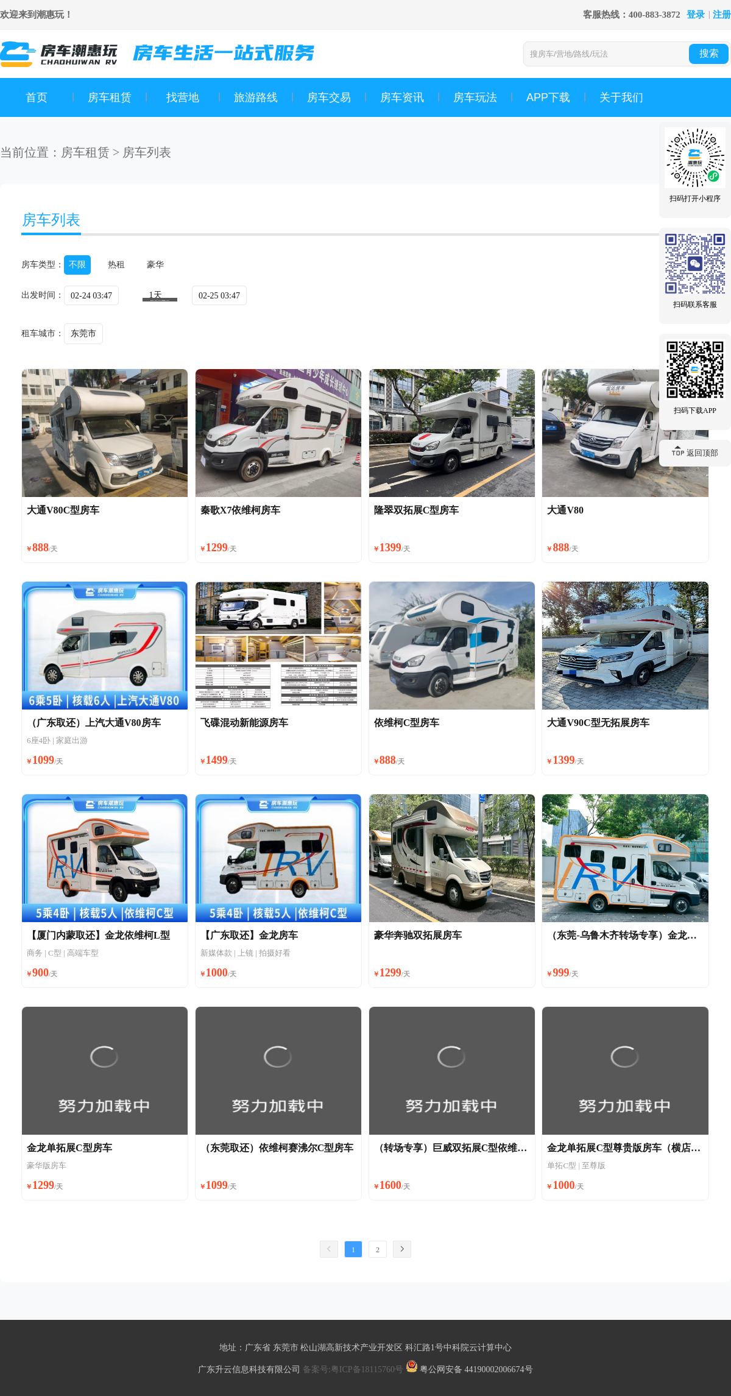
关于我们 (621, 97)
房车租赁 (110, 97)
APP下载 (548, 97)
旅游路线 (256, 97)
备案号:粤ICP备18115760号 (354, 1369)
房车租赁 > (90, 152)
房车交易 (329, 97)
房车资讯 (402, 97)
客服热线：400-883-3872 (631, 14)
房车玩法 (475, 97)
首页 (37, 97)
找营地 (182, 97)
